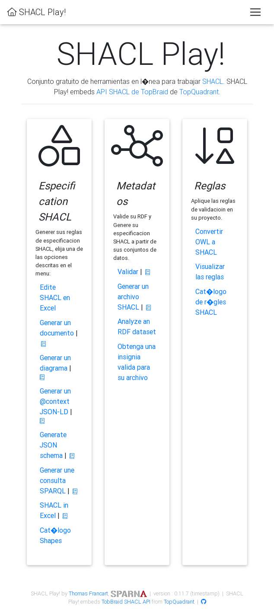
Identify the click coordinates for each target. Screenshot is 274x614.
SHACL (212, 81)
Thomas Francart (88, 593)
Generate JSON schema (53, 445)
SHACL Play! (36, 11)
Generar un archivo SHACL (133, 296)
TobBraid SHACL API (126, 601)
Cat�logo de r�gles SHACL (210, 302)
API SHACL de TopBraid (132, 91)
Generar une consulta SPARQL (57, 480)
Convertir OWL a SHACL (209, 241)
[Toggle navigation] (255, 12)
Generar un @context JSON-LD (55, 401)
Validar (128, 271)
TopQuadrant (199, 91)
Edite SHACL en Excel (55, 297)
